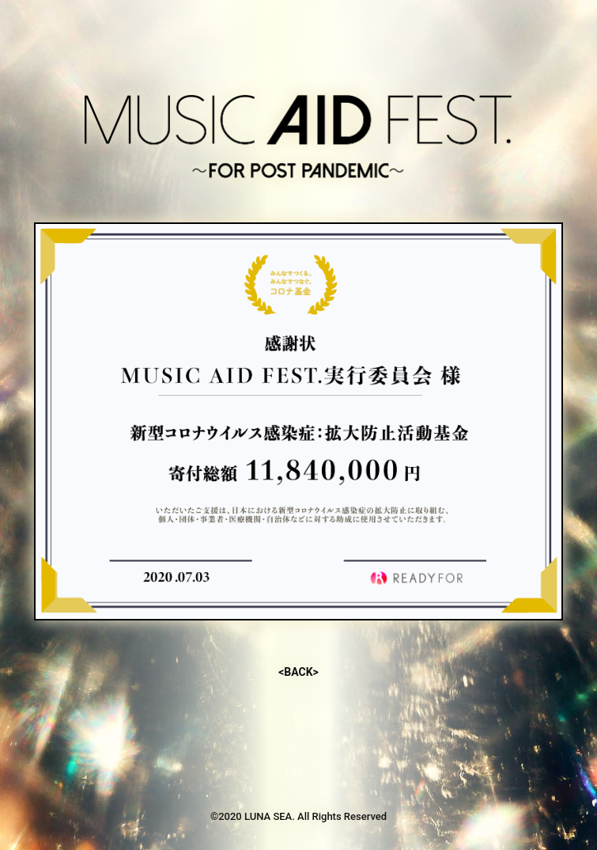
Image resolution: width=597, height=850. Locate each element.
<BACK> (298, 672)
